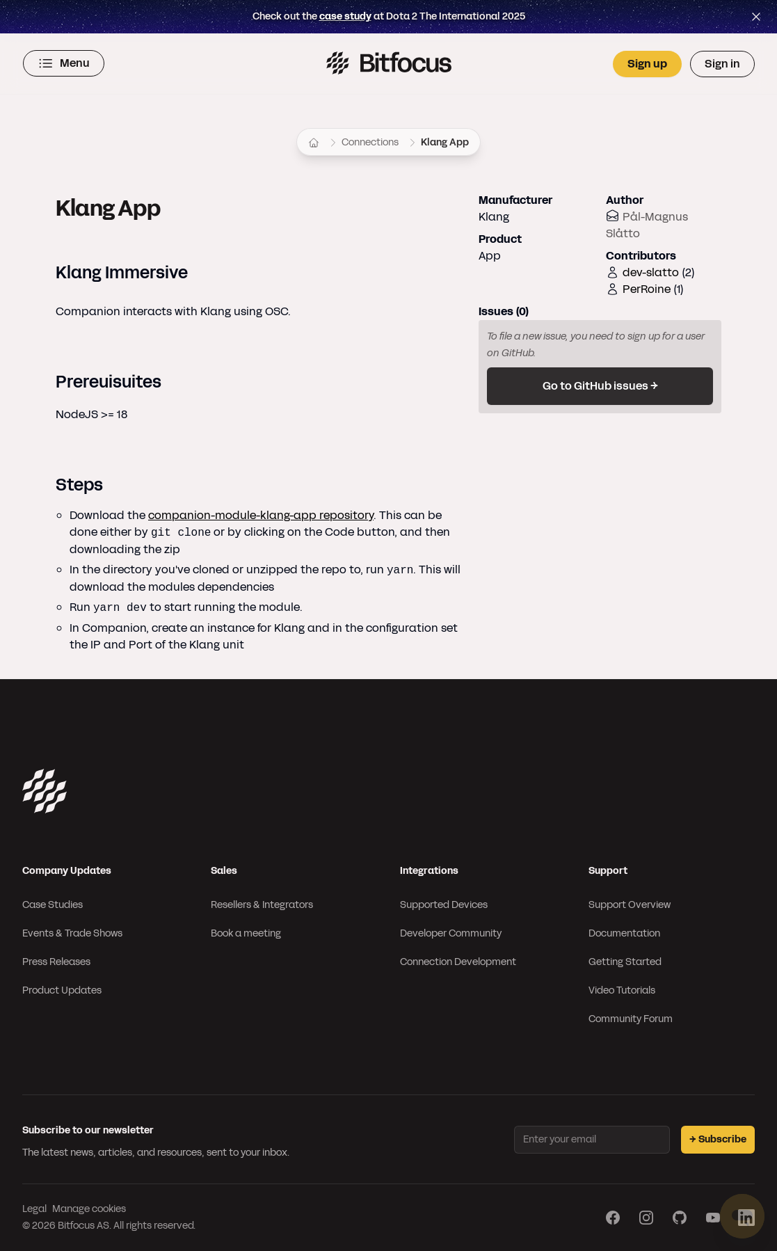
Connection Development (458, 962)
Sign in (722, 64)
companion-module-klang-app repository (261, 515)
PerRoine (647, 289)
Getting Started (625, 962)
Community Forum (630, 1019)
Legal (34, 1209)
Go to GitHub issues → (600, 386)
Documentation (624, 933)
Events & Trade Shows (72, 933)
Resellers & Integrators (262, 904)
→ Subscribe (717, 1139)
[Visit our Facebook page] (612, 1217)
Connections (370, 142)
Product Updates (62, 990)
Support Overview (629, 904)
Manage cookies (89, 1209)
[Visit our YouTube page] (713, 1217)
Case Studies (52, 904)
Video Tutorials (621, 990)
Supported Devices (444, 904)
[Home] (313, 142)
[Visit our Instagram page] (646, 1217)
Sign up (647, 64)
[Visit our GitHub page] (679, 1217)
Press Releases (56, 962)
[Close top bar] (756, 16)
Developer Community (451, 933)
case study (345, 16)
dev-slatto (651, 272)
